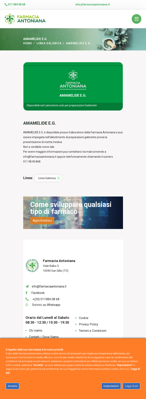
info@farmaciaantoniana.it (92, 4)
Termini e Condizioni (92, 331)
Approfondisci (42, 220)
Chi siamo (35, 330)
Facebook (38, 293)
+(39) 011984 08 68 (45, 299)
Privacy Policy (88, 324)
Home (27, 43)
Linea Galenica (49, 43)
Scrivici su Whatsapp (46, 305)
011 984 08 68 (15, 4)
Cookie (83, 318)
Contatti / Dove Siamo (44, 337)
